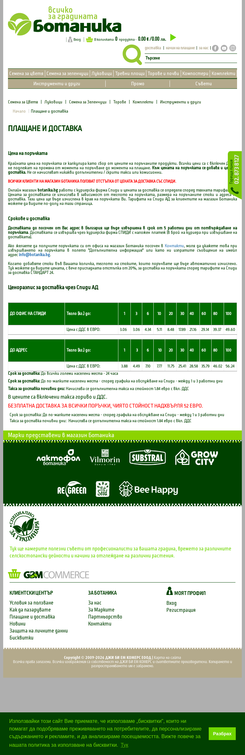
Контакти (174, 246)
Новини (17, 623)
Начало (19, 111)
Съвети (203, 83)
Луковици (102, 73)
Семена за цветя (26, 73)
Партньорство (105, 616)
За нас (95, 602)
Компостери (195, 73)
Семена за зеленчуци (67, 73)
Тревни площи (130, 73)
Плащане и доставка (32, 616)
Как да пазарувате (30, 609)
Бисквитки (21, 637)
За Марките (101, 609)
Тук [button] (124, 745)
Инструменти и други (56, 83)
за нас (203, 48)
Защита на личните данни (39, 630)
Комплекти (223, 73)
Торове (119, 102)
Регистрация (181, 610)
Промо (137, 83)
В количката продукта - (131, 39)
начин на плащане (180, 48)
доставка (153, 48)
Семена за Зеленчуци (88, 102)
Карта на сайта (167, 658)
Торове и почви (163, 73)
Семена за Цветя (23, 102)
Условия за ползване (31, 602)
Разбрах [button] (222, 733)
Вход (77, 39)
